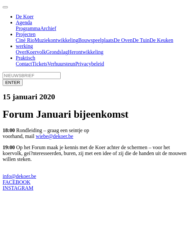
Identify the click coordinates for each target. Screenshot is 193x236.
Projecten (25, 34)
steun (69, 64)
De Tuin (140, 40)
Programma (28, 28)
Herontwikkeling (85, 52)
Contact (24, 64)
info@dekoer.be (19, 176)
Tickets (40, 64)
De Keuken (161, 40)
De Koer (25, 16)
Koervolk (36, 52)
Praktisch (25, 58)
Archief (48, 28)
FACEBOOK (16, 182)
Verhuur (55, 64)
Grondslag (57, 52)
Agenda (24, 22)
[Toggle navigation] (5, 7)
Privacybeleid (89, 64)
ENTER (12, 82)
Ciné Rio (25, 40)
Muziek (42, 40)
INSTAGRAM (18, 188)
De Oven (123, 40)
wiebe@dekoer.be (54, 136)
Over (21, 52)
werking (24, 46)
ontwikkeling (64, 40)
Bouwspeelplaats (96, 40)
